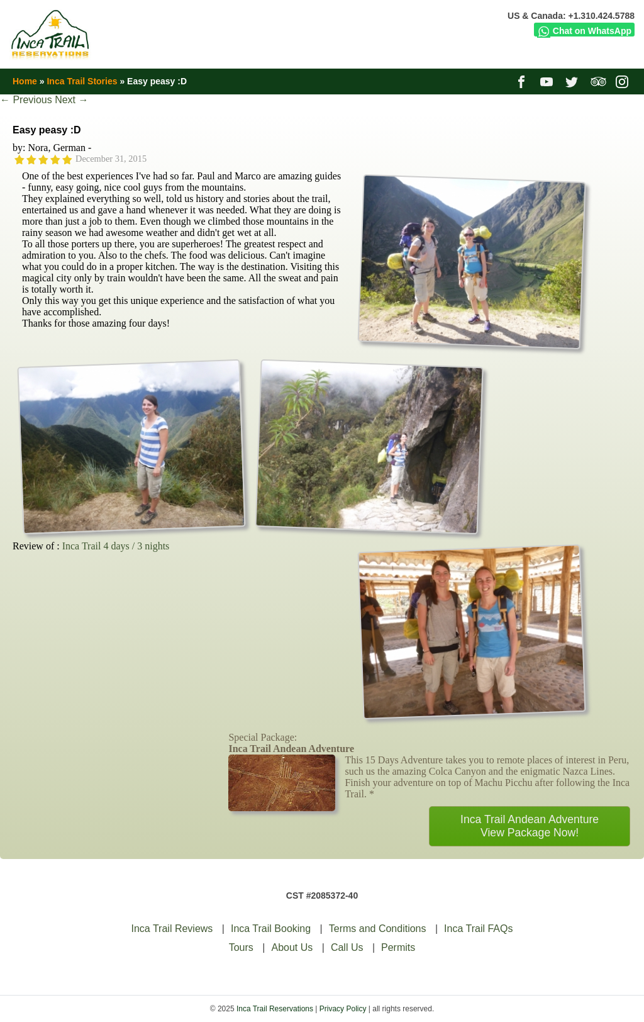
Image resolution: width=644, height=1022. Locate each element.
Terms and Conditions (377, 928)
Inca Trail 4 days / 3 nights (116, 546)
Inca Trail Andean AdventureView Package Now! (529, 826)
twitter (573, 81)
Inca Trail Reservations (274, 1008)
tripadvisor (598, 81)
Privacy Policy (343, 1008)
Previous (26, 99)
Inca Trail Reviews (172, 928)
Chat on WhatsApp (584, 30)
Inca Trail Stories (82, 81)
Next (71, 99)
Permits (398, 947)
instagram (623, 81)
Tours (241, 947)
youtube (548, 81)
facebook (523, 81)
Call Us (347, 947)
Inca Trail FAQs (478, 928)
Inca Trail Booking (271, 928)
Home (25, 81)
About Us (292, 947)
